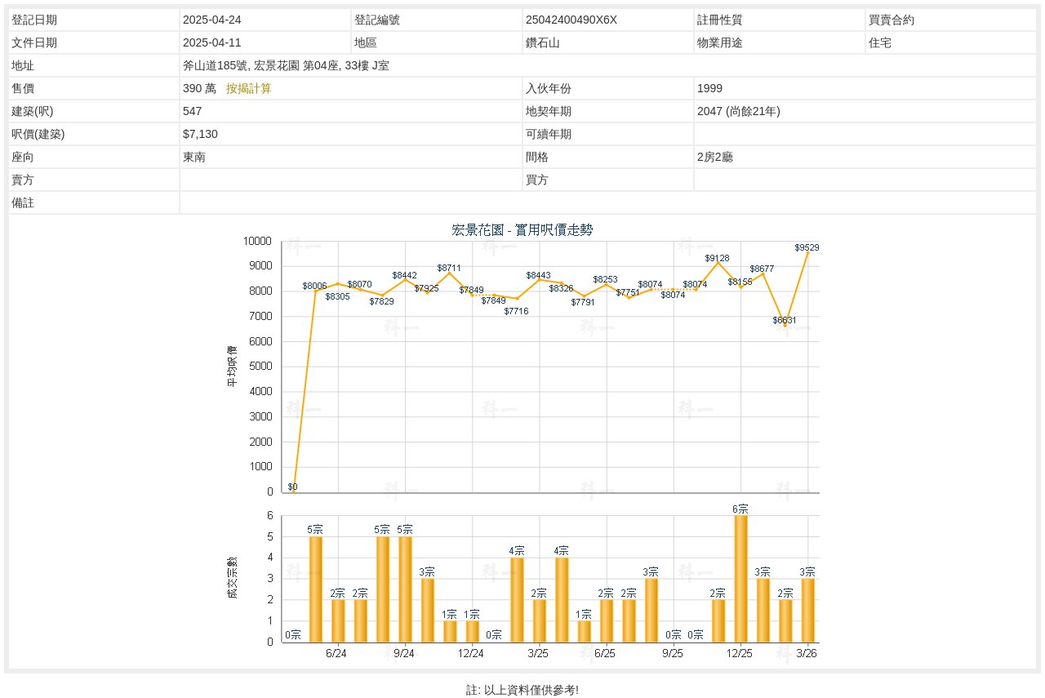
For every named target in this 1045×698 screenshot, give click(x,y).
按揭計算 (249, 88)
